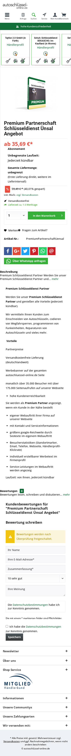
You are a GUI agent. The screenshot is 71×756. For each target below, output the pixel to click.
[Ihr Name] (35, 550)
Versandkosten (11, 741)
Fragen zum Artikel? (32, 230)
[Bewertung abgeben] (35, 578)
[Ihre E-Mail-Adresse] (35, 559)
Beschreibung (9, 271)
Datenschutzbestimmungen (30, 605)
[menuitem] (7, 16)
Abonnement (16, 149)
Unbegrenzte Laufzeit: (23, 155)
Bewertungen (8, 491)
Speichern (14, 637)
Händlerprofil (15, 44)
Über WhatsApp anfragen (26, 261)
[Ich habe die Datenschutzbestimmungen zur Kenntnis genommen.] (7, 626)
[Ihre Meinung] (35, 590)
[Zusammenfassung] (35, 569)
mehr (55, 279)
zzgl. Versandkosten (27, 194)
